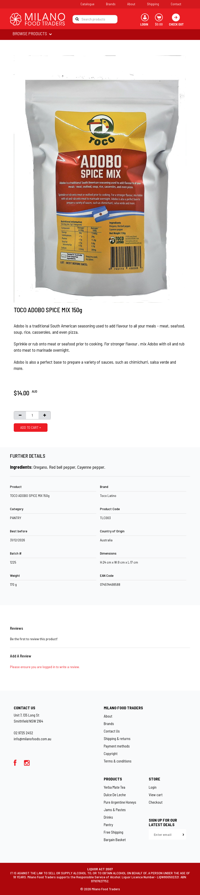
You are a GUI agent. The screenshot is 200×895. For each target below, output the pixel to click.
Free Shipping (113, 832)
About (131, 4)
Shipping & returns (117, 738)
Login (152, 787)
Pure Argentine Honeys (120, 802)
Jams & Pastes (115, 809)
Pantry (108, 824)
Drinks (108, 817)
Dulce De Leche (115, 794)
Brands (111, 4)
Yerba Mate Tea (114, 787)
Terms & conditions (118, 761)
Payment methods (117, 746)
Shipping (153, 4)
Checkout (155, 802)
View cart (155, 794)
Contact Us (112, 731)
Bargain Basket (115, 839)
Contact (176, 4)
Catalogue (87, 4)
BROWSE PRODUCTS (30, 33)
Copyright (111, 753)
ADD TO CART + (30, 427)
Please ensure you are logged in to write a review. (45, 667)
